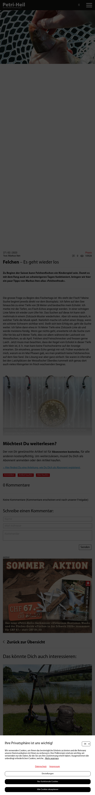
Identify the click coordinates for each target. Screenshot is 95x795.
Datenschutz (40, 767)
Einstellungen (48, 774)
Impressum (54, 767)
